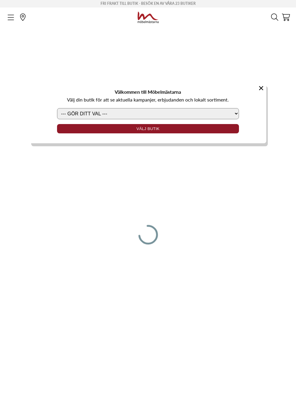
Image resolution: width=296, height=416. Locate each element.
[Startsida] (148, 16)
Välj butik (148, 128)
